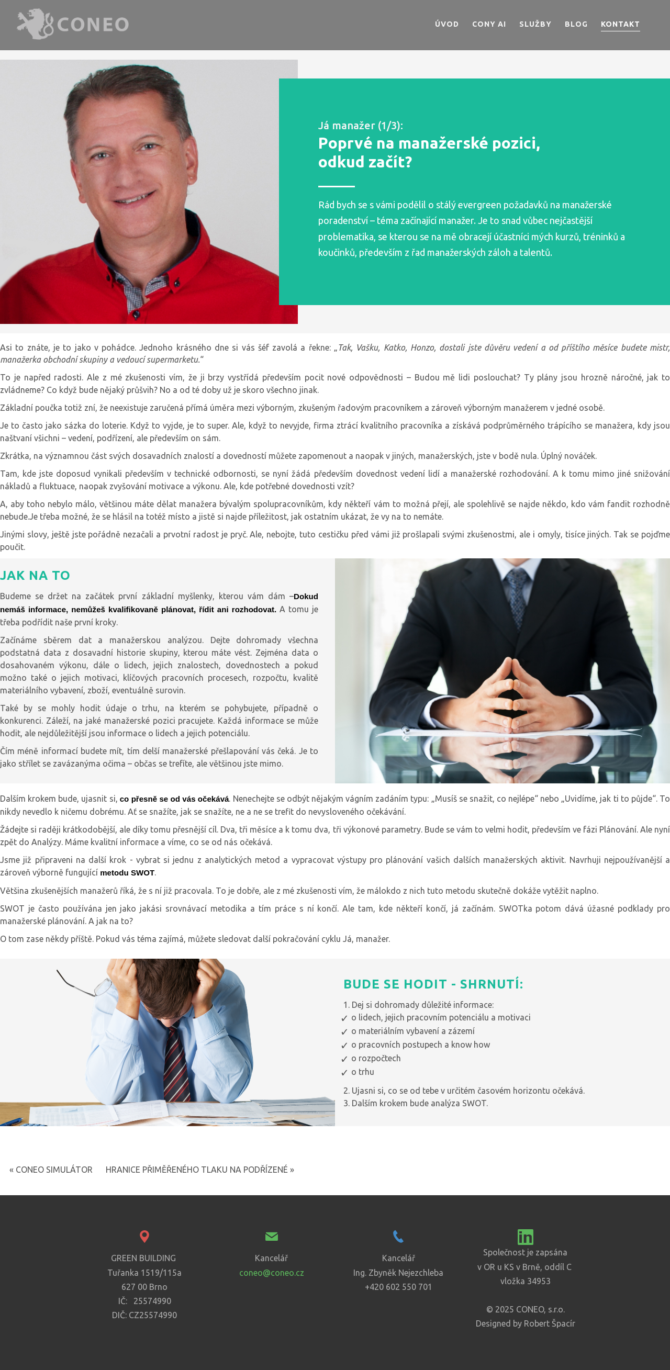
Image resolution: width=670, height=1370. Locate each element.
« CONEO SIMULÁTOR (51, 1169)
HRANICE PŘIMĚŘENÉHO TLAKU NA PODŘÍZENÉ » (200, 1169)
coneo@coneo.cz (271, 1272)
